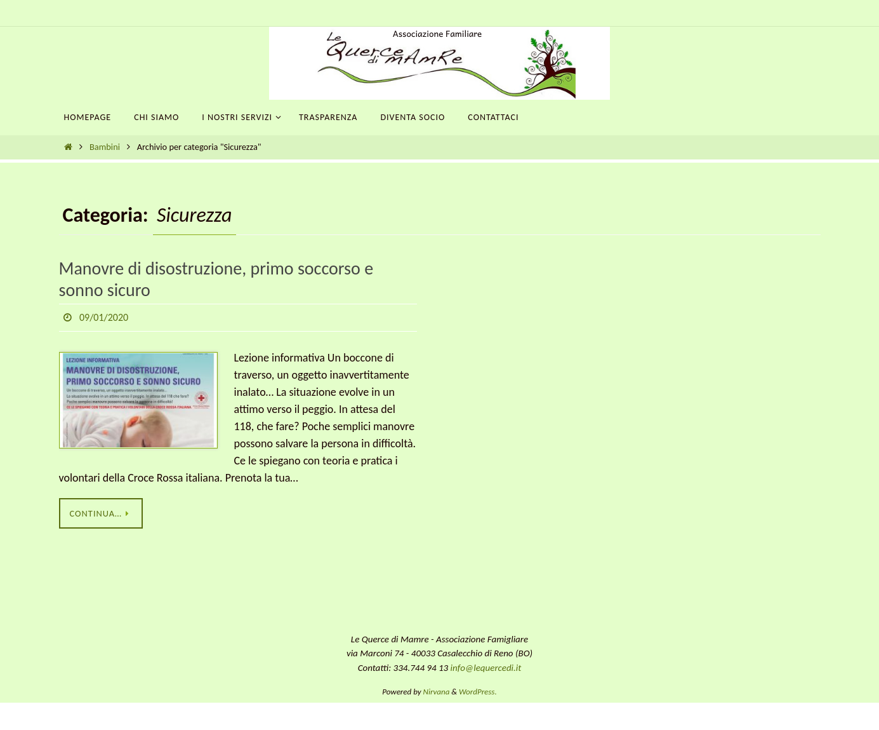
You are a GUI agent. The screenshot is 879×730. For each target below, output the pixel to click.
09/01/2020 (103, 317)
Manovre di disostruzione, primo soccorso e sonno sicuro (216, 279)
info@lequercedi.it (486, 667)
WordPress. (478, 691)
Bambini (104, 146)
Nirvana (436, 691)
